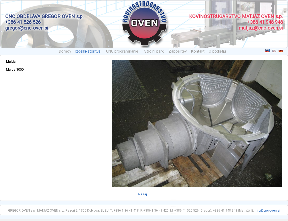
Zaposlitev (178, 51)
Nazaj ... (144, 194)
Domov (65, 51)
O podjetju (217, 51)
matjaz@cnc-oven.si (261, 28)
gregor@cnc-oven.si (26, 28)
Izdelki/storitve (88, 51)
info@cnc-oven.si (267, 210)
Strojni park (154, 51)
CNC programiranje (122, 51)
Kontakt (197, 51)
